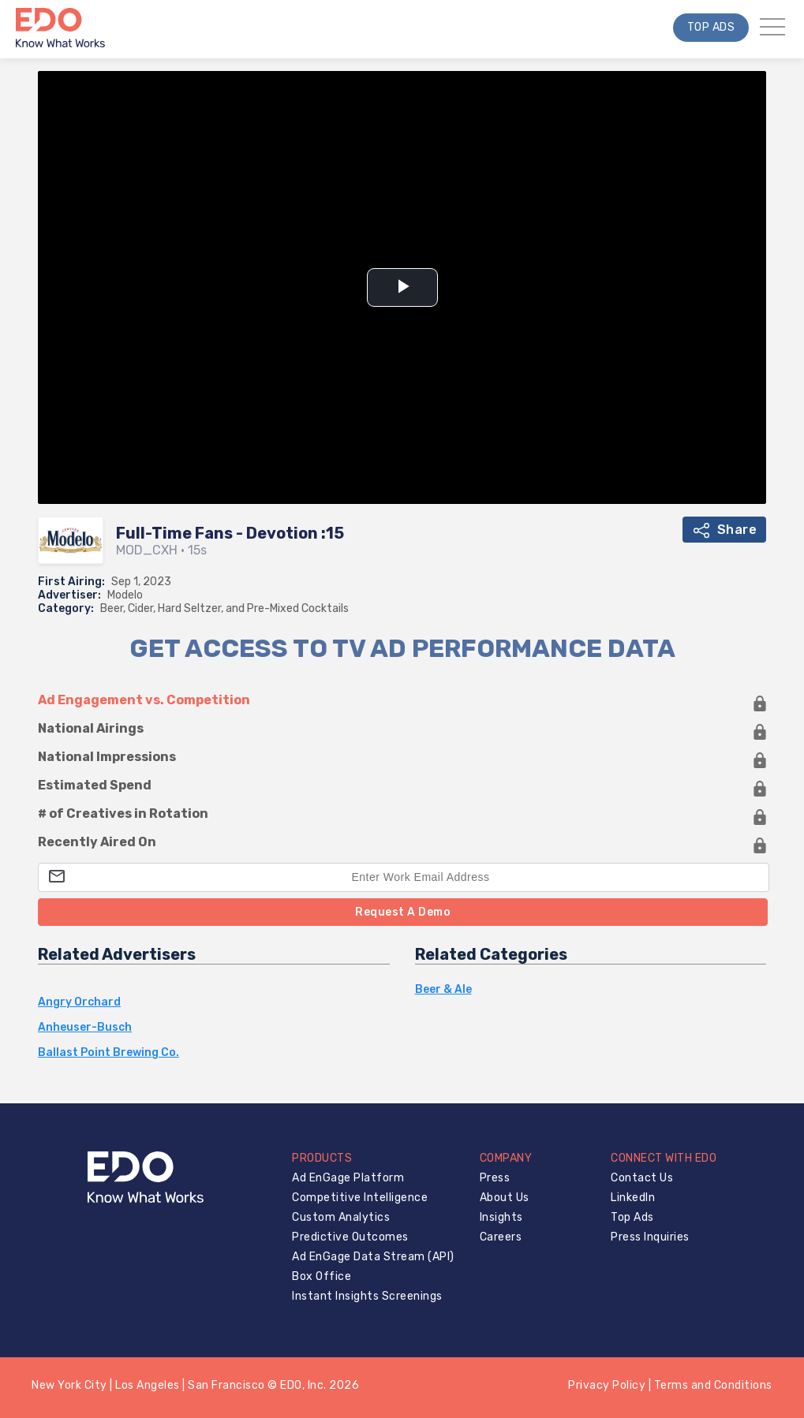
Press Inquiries (650, 1237)
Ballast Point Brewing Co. (108, 1053)
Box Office (321, 1276)
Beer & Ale (443, 989)
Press (495, 1178)
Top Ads (711, 27)
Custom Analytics (341, 1217)
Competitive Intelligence (360, 1197)
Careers (501, 1237)
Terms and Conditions (713, 1385)
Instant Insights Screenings (367, 1296)
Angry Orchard (79, 1002)
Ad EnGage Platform (348, 1178)
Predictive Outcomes (350, 1237)
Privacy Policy (606, 1385)
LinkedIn (633, 1197)
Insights (501, 1217)
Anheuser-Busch (85, 1027)
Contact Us (642, 1178)
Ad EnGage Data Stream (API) (373, 1256)
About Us (504, 1197)
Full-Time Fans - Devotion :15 (230, 533)
